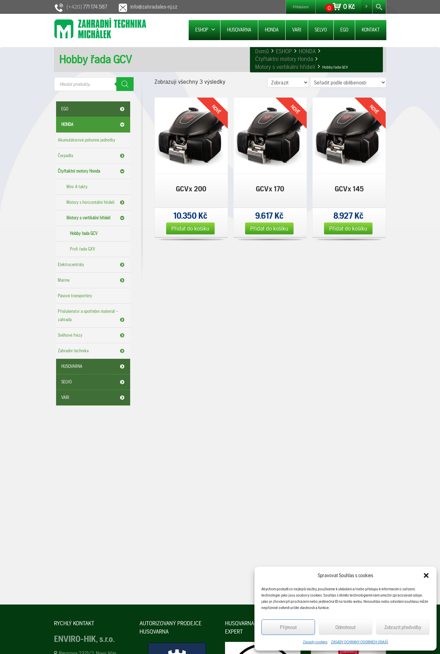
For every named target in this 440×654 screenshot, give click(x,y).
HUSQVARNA (239, 30)
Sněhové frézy (92, 335)
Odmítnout (345, 627)
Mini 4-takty (77, 186)
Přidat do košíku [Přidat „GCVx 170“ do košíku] (269, 228)
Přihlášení (300, 6)
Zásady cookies (315, 641)
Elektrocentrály (92, 265)
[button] (426, 575)
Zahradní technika (92, 351)
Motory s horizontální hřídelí (96, 202)
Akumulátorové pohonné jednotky (86, 140)
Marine (92, 280)
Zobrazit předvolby (402, 627)
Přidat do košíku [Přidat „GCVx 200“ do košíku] (190, 228)
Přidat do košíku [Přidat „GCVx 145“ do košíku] (348, 228)
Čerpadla (92, 156)
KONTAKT (371, 30)
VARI (296, 30)
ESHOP (205, 29)
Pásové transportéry (75, 295)
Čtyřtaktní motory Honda (92, 171)
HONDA (272, 30)
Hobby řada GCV (84, 233)
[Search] (125, 84)
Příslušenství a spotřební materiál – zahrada (92, 316)
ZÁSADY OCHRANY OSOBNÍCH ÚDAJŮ (359, 641)
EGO (344, 30)
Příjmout (288, 627)
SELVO (321, 30)
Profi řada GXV (82, 249)
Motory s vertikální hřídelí (96, 218)
